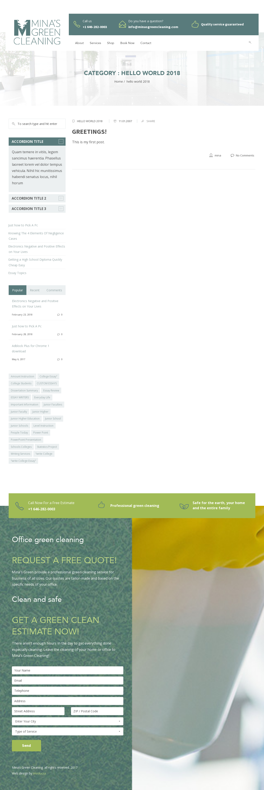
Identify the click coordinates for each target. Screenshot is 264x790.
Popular (17, 290)
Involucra (39, 773)
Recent (35, 290)
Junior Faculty (19, 411)
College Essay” (48, 376)
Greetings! (89, 131)
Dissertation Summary (24, 390)
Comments (54, 290)
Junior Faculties (53, 404)
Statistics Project (47, 447)
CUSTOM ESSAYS (47, 383)
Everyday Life (42, 397)
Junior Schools (19, 425)
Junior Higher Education (25, 418)
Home (118, 81)
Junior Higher (40, 411)
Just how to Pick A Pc (23, 225)
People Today (19, 432)
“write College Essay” (23, 461)
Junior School (53, 418)
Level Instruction (43, 425)
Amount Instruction (22, 376)
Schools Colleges (21, 447)
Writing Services (20, 454)
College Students (21, 383)
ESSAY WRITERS (20, 397)
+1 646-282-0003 (41, 509)
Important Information (24, 404)
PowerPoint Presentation (26, 440)
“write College (43, 454)
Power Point (40, 432)
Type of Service (67, 731)
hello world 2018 (89, 121)
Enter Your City (67, 721)
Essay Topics (17, 273)
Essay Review (51, 390)
